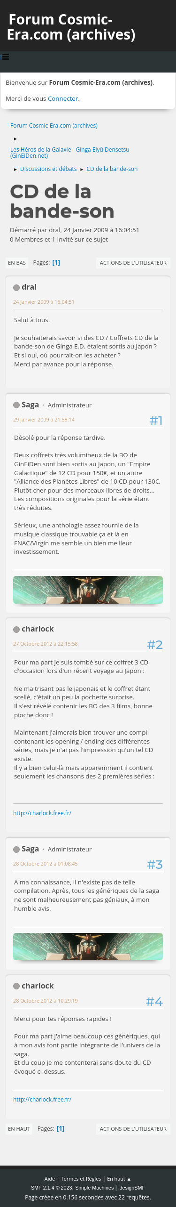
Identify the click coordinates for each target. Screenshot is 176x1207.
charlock (38, 629)
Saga (30, 404)
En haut (19, 1128)
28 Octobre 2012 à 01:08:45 (45, 863)
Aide (50, 1178)
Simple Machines (94, 1188)
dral (29, 287)
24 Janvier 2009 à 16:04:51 (44, 301)
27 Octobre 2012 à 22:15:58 (45, 643)
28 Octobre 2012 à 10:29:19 (45, 1000)
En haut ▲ (119, 1178)
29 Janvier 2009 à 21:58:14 (44, 419)
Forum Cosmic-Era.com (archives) (71, 26)
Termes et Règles (81, 1178)
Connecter (63, 98)
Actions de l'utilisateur (133, 262)
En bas (17, 262)
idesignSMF (131, 1188)
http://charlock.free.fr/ (42, 813)
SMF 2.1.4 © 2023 (51, 1188)
